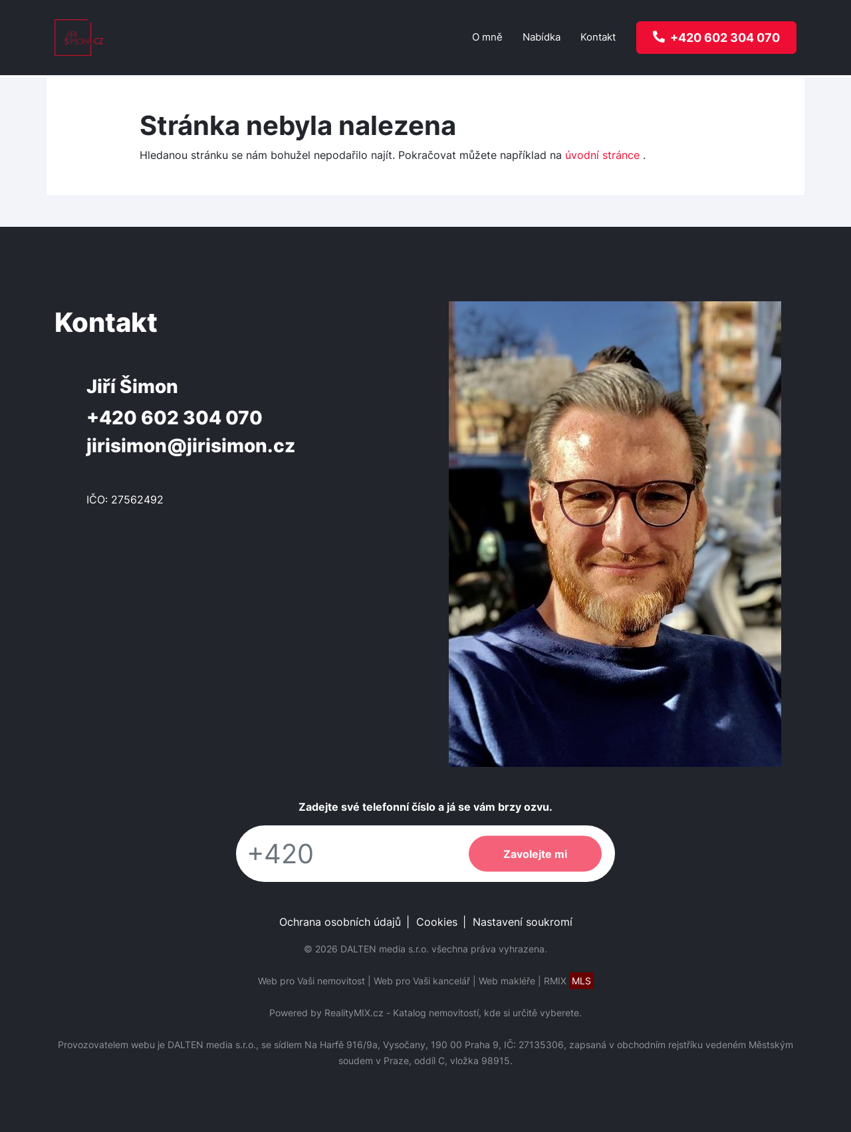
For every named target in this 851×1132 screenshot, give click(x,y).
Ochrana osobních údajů (340, 921)
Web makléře (507, 980)
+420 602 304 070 (174, 417)
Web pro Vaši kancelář (422, 980)
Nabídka (541, 37)
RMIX (569, 980)
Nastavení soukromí (522, 921)
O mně (487, 37)
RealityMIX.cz (354, 1012)
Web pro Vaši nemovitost (311, 980)
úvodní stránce (602, 155)
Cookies (436, 921)
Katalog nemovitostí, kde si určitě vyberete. (487, 1012)
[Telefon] (345, 853)
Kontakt (598, 37)
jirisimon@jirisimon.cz (190, 445)
